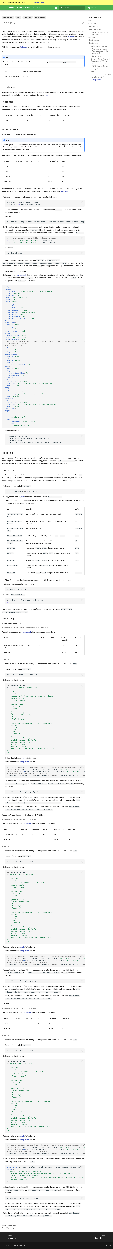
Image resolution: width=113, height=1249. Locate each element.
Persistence (93, 26)
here (46, 95)
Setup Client (96, 56)
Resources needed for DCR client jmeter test (101, 76)
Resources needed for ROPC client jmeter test (100, 65)
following (23, 47)
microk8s (71, 37)
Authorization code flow (99, 46)
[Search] (72, 8)
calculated (27, 632)
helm (15, 271)
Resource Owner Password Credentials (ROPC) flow (100, 60)
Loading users (94, 40)
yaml (22, 497)
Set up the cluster (95, 29)
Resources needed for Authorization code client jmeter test (100, 51)
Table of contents (94, 17)
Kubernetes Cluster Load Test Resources (99, 33)
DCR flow (94, 72)
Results (90, 20)
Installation (92, 23)
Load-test (91, 37)
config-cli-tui (24, 762)
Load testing (93, 43)
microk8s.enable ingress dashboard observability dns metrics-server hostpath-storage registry (46, 222)
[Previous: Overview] (9, 1237)
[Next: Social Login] (102, 1237)
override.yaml (20, 275)
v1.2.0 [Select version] (35, 8)
